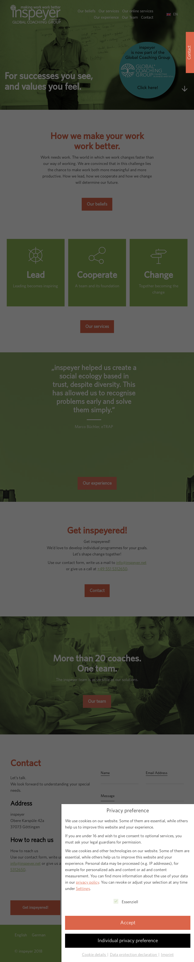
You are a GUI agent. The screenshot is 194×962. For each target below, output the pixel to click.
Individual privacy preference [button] (128, 940)
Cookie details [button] (94, 955)
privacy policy (87, 882)
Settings (83, 889)
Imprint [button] (167, 955)
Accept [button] (127, 922)
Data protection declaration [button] (134, 955)
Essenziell (126, 901)
